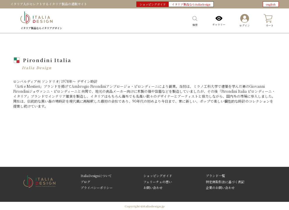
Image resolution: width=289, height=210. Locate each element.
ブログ (85, 181)
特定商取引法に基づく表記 (225, 181)
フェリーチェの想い (157, 181)
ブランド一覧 (215, 175)
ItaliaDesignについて (96, 175)
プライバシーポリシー (97, 187)
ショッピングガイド (157, 175)
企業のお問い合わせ (220, 187)
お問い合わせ (153, 187)
